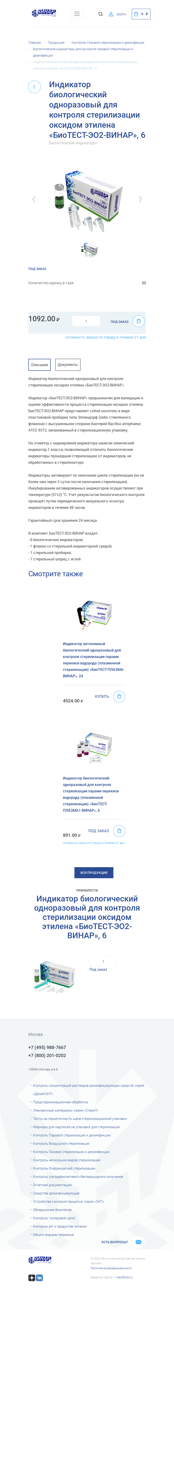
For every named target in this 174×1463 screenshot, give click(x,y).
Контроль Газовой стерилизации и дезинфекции (108, 42)
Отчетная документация (52, 1185)
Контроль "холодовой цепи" (54, 1218)
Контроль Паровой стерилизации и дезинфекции (71, 1135)
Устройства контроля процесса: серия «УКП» (68, 1201)
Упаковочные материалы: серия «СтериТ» (65, 1110)
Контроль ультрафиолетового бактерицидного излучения (78, 1177)
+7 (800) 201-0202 (47, 1055)
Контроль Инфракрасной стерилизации (64, 1168)
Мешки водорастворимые (53, 1235)
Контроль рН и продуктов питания (60, 1226)
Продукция (56, 42)
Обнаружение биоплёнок (52, 1210)
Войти (121, 14)
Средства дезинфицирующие (56, 1193)
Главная (34, 42)
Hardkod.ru (124, 1277)
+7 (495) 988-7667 (47, 1047)
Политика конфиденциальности (111, 1268)
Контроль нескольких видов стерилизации (66, 1160)
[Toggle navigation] (77, 13)
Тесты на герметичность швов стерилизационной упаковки (80, 1119)
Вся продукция (93, 873)
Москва (35, 1034)
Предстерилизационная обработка (60, 1102)
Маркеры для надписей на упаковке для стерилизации (76, 1127)
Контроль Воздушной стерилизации (61, 1143)
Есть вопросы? (115, 1242)
